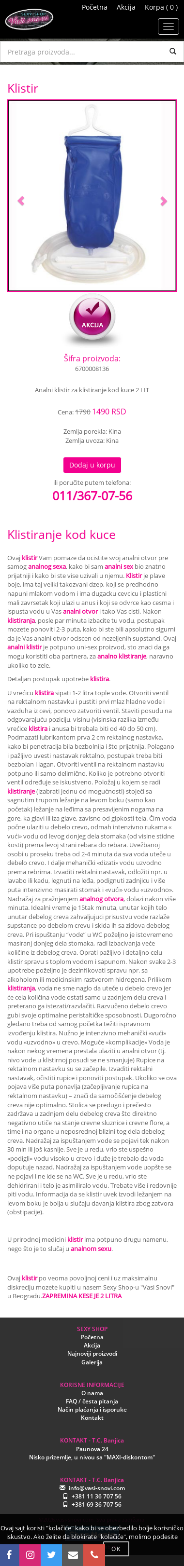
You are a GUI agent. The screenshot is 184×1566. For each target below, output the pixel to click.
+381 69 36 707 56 (97, 1504)
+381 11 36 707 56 (97, 1496)
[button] (20, 195)
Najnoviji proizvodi (92, 1353)
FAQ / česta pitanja (92, 1401)
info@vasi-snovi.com (97, 1488)
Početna (94, 7)
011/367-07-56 (92, 495)
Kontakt (92, 1418)
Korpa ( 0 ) (161, 7)
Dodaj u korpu (92, 464)
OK (116, 1549)
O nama (92, 1393)
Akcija (126, 7)
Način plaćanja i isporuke (92, 1409)
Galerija (92, 1362)
